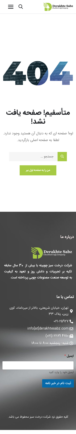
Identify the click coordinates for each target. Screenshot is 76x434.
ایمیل (69, 356)
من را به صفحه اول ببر (38, 170)
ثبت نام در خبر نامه (58, 383)
